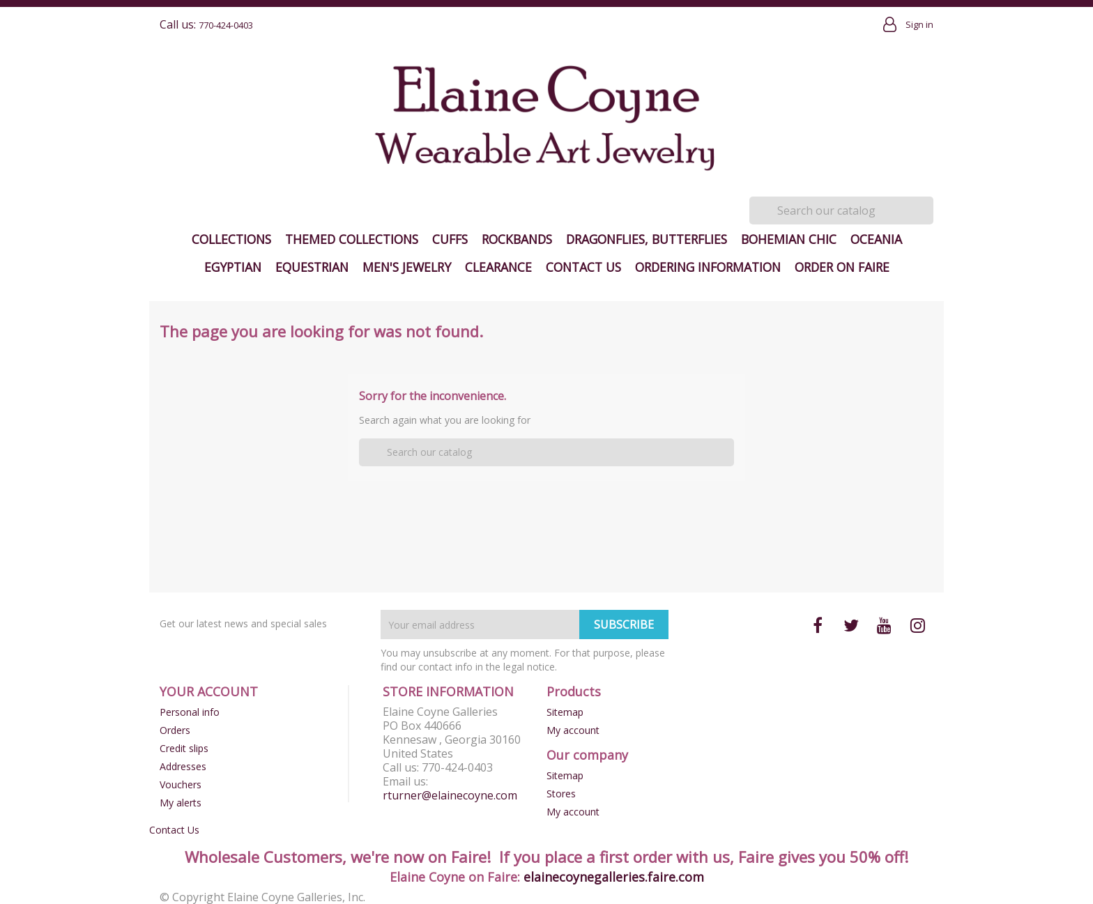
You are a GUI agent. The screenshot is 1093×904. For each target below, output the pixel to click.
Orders (175, 730)
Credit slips (184, 748)
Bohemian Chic (788, 239)
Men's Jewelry (406, 267)
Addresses (183, 766)
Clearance (498, 267)
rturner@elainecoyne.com (450, 795)
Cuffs (450, 239)
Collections (231, 239)
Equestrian (312, 267)
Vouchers (180, 784)
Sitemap (564, 712)
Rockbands (517, 239)
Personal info (190, 712)
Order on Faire (842, 267)
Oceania (876, 239)
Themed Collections (351, 239)
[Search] (841, 210)
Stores (561, 793)
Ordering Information (708, 267)
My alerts (180, 802)
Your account (209, 691)
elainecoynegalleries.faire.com (613, 876)
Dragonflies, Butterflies (646, 239)
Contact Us (583, 267)
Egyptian (232, 267)
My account (572, 730)
